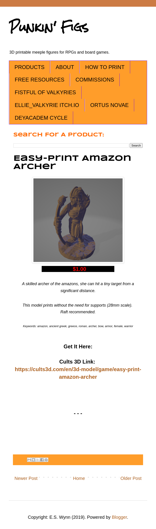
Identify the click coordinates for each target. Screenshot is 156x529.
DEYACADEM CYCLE (41, 118)
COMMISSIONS (95, 80)
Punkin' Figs (49, 27)
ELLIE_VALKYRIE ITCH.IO (47, 105)
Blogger (119, 517)
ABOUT (65, 67)
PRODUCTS (29, 67)
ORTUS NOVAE (109, 105)
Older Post (131, 478)
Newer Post (25, 478)
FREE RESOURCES (39, 80)
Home (79, 478)
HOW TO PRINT (104, 67)
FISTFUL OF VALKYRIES (45, 92)
